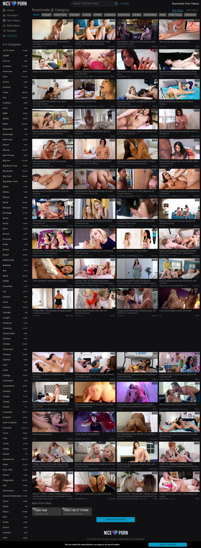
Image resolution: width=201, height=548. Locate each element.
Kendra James (122, 499)
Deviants (111, 47)
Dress (5, 501)
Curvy (5, 433)
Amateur (7, 66)
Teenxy (154, 166)
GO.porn (112, 439)
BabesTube (195, 136)
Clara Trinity (134, 499)
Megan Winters (93, 286)
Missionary (183, 196)
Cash (5, 302)
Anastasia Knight (81, 469)
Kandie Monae (49, 106)
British (6, 249)
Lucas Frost (174, 409)
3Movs (196, 379)
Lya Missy (121, 196)
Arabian (7, 87)
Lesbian (101, 106)
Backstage (8, 134)
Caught (6, 318)
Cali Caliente (133, 379)
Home (10, 10)
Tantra (87, 15)
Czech (6, 443)
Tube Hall (47, 512)
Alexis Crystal (38, 499)
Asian (5, 92)
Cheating (7, 328)
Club (5, 365)
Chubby (6, 344)
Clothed (6, 359)
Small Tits (121, 136)
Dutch (5, 506)
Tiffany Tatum (49, 469)
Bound (6, 234)
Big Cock (7, 176)
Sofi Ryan (174, 196)
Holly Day (163, 469)
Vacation (138, 196)
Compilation (9, 386)
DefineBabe (153, 469)
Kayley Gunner (38, 256)
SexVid (154, 76)
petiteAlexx (121, 226)
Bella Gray (79, 226)
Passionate (98, 76)
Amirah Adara (38, 469)
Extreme (7, 532)
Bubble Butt (8, 260)
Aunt (5, 108)
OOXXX (154, 47)
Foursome (124, 15)
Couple (6, 401)
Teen (140, 106)
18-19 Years (9, 50)
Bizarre (6, 197)
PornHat (70, 76)
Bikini (5, 186)
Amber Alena (164, 286)
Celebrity (7, 323)
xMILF (70, 256)
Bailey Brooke (94, 469)
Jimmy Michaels (176, 286)
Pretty (106, 76)
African (6, 61)
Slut (44, 47)
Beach (6, 145)
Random (12, 30)
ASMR (6, 55)
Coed (5, 370)
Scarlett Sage (132, 256)
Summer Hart (136, 286)
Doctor (6, 475)
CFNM (6, 281)
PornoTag (153, 439)
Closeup (7, 354)
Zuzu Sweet (48, 499)
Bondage (7, 213)
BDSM (6, 118)
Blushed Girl (79, 499)
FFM (5, 538)
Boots (5, 218)
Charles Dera (164, 196)
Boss (5, 228)
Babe (5, 124)
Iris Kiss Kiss (89, 226)
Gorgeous (120, 316)
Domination (8, 490)
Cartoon (7, 297)
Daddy (6, 449)
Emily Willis (121, 256)
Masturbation (61, 469)
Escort (6, 527)
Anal (5, 76)
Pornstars (12, 15)
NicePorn (111, 196)
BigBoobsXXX (68, 47)
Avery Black (121, 47)
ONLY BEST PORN (77, 512)
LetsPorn (196, 286)
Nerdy (161, 106)
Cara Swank (121, 76)
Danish (6, 454)
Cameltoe (7, 286)
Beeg (197, 47)
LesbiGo (70, 469)
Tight (129, 76)
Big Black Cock (10, 166)
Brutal (6, 255)
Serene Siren (164, 256)
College (6, 375)
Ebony (6, 511)
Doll (5, 485)
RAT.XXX (154, 136)
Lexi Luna (78, 76)
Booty (5, 223)
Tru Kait (36, 196)
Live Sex (12, 35)
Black (5, 202)
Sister (140, 256)
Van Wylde (44, 226)
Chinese (7, 338)
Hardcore (162, 47)
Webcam (78, 47)
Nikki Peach (121, 106)
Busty (5, 276)
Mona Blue (130, 196)
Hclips (197, 76)
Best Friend (8, 155)
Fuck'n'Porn (111, 409)
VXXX (197, 499)
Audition (7, 103)
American (7, 71)
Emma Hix (37, 166)
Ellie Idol (78, 439)
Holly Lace (89, 379)
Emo (5, 517)
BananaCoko (37, 47)
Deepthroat (8, 459)
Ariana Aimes (122, 379)
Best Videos (13, 25)
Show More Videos (115, 519)
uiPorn (196, 409)
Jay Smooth (132, 106)
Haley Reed (163, 499)
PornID (112, 76)
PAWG (98, 15)
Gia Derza (45, 166)
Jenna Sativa (37, 106)
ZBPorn (196, 166)
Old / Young (175, 15)
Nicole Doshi (164, 409)
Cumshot (7, 428)
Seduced (143, 499)
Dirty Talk (7, 469)
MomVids (69, 316)
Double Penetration (12, 496)
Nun (163, 15)
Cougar (6, 396)
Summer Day (91, 106)
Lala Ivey (36, 226)
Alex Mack (163, 439)
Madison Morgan (123, 286)
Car (4, 291)
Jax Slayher (163, 166)
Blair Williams (80, 106)
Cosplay (7, 391)
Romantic (190, 15)
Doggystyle (8, 480)
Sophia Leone (51, 409)
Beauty (6, 150)
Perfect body (44, 196)
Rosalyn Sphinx (80, 286)
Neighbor (162, 226)
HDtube (70, 106)
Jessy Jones (88, 76)
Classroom (8, 349)
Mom (186, 286)
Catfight (7, 312)
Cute (5, 438)
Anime (6, 82)
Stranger (75, 15)
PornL (113, 166)
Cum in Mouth (10, 422)
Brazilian (7, 239)
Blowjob (7, 207)
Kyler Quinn (79, 379)
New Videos (13, 20)
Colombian (8, 380)
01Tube (196, 106)
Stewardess (150, 15)
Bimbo (6, 192)
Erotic (5, 522)
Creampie (7, 412)
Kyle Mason (49, 256)
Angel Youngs (164, 379)
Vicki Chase (37, 379)
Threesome (79, 316)
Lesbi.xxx (195, 256)
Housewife (121, 166)
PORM (112, 136)
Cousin (6, 407)
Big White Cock (10, 181)
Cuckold (7, 417)
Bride (5, 244)
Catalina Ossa (122, 469)
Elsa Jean (78, 256)
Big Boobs (8, 171)
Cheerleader (9, 333)
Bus (5, 270)
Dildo (5, 464)
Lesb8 (70, 499)
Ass (5, 97)
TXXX (197, 316)
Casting (6, 307)
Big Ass (6, 160)
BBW (5, 113)
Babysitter (8, 129)
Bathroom (7, 139)
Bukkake (7, 265)
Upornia (154, 316)
